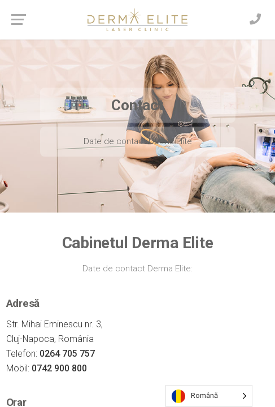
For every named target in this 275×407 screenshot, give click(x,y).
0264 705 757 (67, 353)
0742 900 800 (59, 368)
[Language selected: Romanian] (208, 396)
